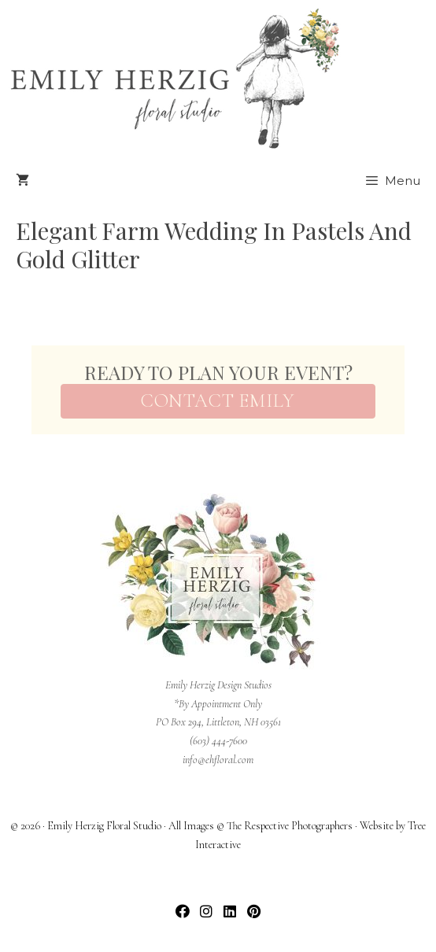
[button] (183, 911)
